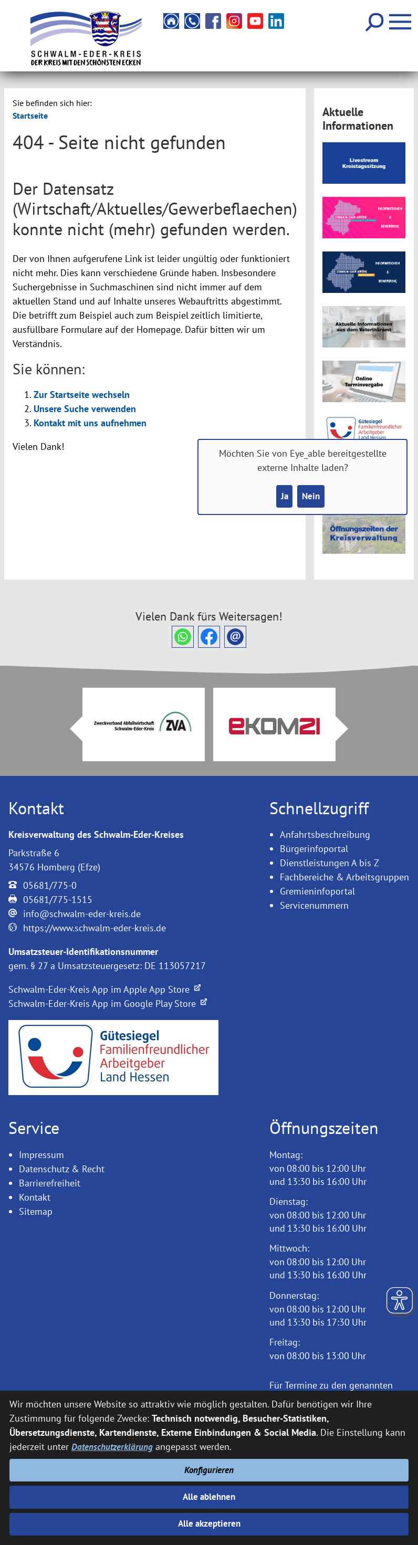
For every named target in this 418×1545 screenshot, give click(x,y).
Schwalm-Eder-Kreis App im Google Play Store (107, 1003)
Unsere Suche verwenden (85, 409)
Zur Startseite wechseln (82, 394)
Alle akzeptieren (209, 1524)
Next (348, 728)
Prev (69, 728)
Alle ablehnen (209, 1495)
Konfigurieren (209, 1468)
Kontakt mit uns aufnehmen (90, 423)
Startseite (30, 115)
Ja (283, 497)
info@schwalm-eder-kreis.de (82, 914)
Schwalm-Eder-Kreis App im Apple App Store (104, 989)
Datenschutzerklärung (113, 1444)
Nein (311, 497)
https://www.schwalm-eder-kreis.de (94, 928)
